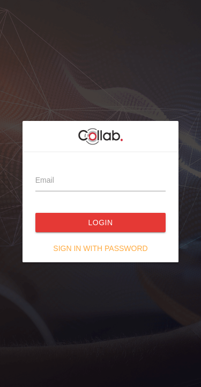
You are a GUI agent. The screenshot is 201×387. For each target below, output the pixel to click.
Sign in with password (100, 248)
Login (100, 222)
